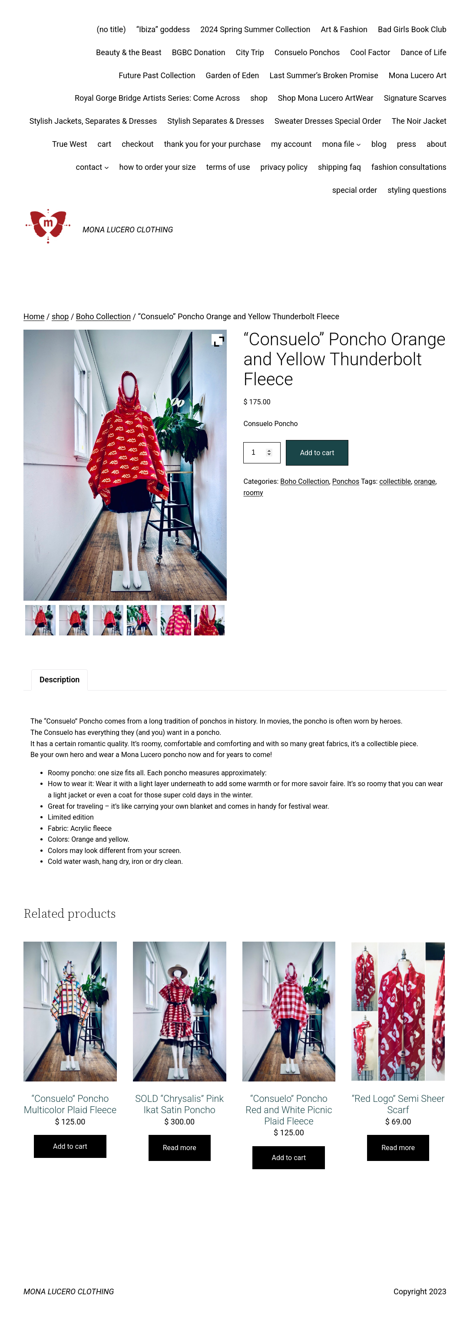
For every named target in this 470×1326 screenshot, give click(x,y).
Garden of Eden (232, 75)
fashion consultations (409, 167)
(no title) (111, 29)
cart (105, 144)
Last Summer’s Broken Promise (323, 75)
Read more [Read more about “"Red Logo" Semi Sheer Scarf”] (398, 1148)
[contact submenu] (106, 167)
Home (33, 316)
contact (89, 167)
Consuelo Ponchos (307, 52)
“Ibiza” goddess (163, 29)
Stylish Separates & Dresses (215, 121)
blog (379, 144)
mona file (338, 144)
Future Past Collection (157, 75)
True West (69, 144)
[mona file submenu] (358, 144)
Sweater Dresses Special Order (328, 121)
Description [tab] (59, 679)
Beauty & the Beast (129, 52)
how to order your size (157, 167)
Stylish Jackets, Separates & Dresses (93, 121)
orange (424, 481)
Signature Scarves (415, 98)
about (437, 144)
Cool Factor (370, 52)
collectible (395, 481)
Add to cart (317, 453)
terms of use (228, 167)
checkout (138, 144)
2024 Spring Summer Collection (255, 29)
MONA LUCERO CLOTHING (128, 229)
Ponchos (346, 481)
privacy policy (284, 167)
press (406, 144)
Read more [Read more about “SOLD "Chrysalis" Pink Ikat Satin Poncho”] (179, 1148)
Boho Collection (103, 316)
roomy (253, 493)
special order (354, 190)
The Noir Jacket (419, 121)
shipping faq (339, 167)
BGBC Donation (198, 52)
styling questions (417, 190)
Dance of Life (423, 52)
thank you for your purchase (212, 144)
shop (259, 98)
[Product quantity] (261, 452)
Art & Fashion (344, 29)
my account (291, 144)
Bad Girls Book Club (412, 29)
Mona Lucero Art (418, 75)
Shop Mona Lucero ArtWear (326, 98)
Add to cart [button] (70, 1146)
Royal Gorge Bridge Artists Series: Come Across (157, 98)
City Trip (250, 52)
